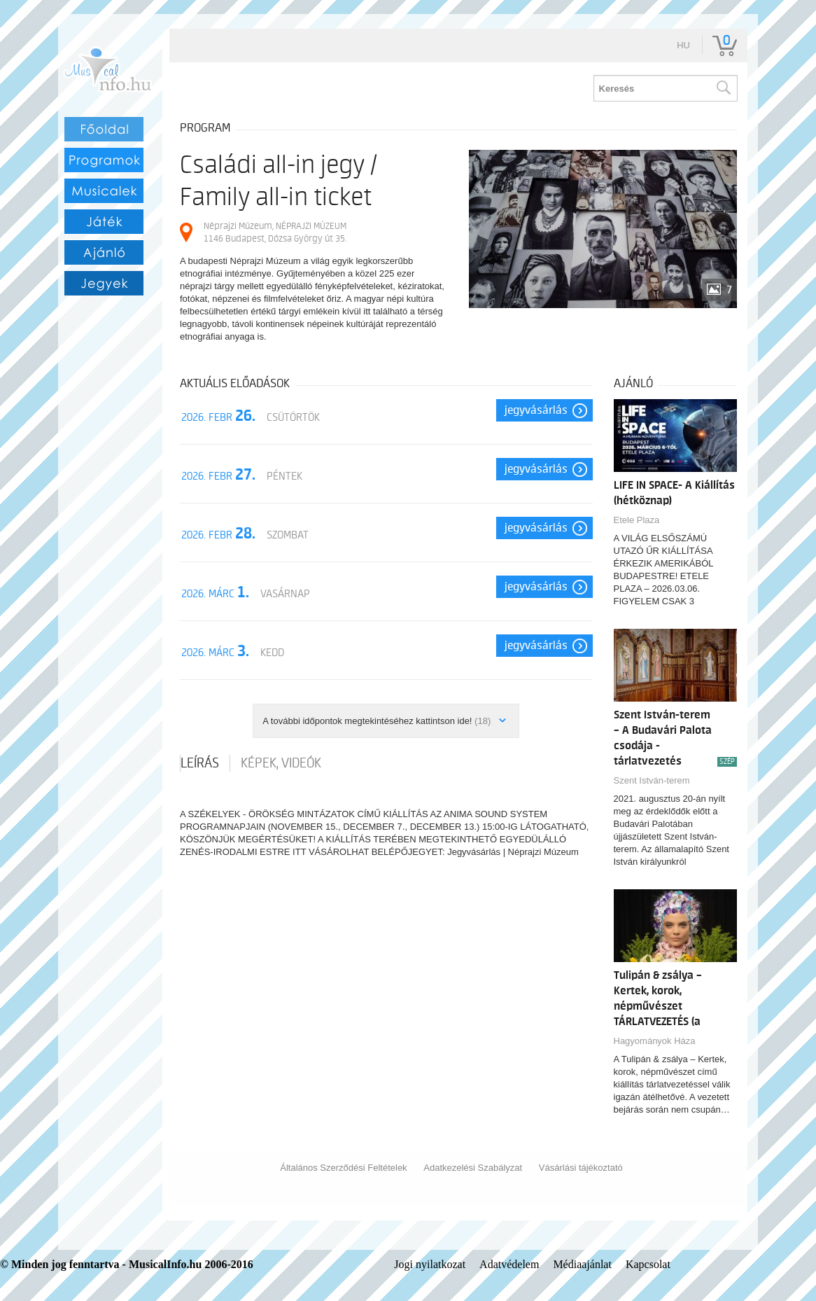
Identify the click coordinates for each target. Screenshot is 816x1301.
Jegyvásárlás (536, 410)
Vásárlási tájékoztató (581, 1167)
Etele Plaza (637, 520)
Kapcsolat (648, 1264)
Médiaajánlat (582, 1264)
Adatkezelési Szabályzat (472, 1167)
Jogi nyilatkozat (429, 1264)
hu (683, 45)
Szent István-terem (652, 780)
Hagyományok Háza (655, 1041)
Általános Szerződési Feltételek (343, 1167)
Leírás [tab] (200, 763)
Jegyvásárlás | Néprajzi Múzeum (513, 852)
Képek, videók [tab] (281, 763)
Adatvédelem (509, 1264)
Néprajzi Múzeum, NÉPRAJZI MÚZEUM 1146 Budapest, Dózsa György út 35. (275, 232)
